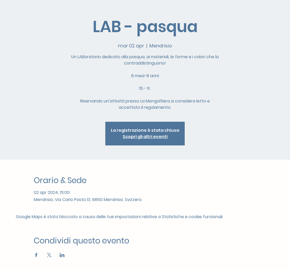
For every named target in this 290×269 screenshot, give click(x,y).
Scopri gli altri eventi (145, 137)
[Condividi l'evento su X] (49, 255)
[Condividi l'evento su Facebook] (36, 255)
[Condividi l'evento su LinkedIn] (62, 255)
